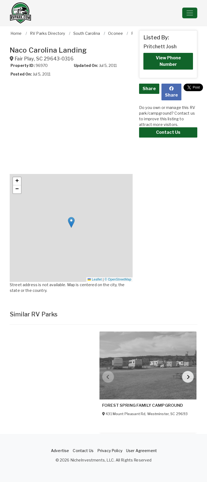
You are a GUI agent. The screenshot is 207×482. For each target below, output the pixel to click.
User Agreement (141, 450)
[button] (71, 222)
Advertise (60, 450)
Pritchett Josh (160, 46)
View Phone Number (168, 61)
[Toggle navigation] (189, 13)
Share (149, 88)
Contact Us (168, 132)
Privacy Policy (109, 450)
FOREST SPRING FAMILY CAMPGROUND (142, 405)
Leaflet (95, 279)
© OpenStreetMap (118, 279)
